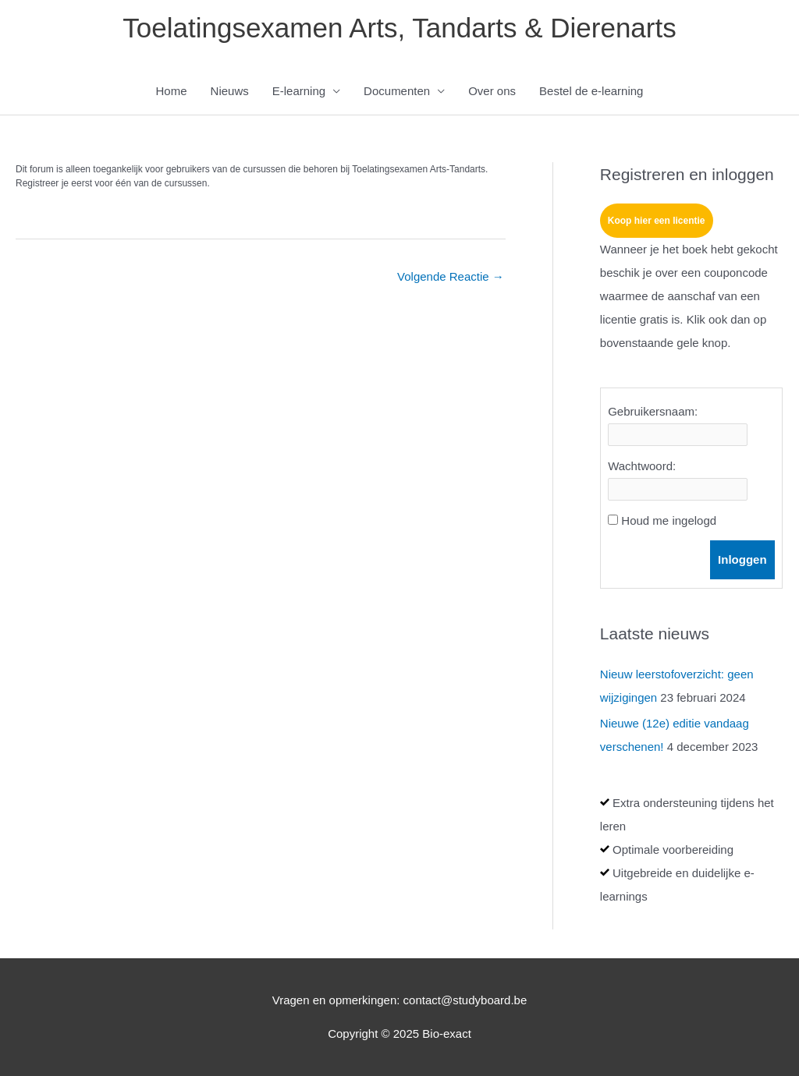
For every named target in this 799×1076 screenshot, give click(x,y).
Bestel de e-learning (591, 90)
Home (171, 90)
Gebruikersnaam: (653, 411)
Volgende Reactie (450, 276)
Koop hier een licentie (656, 220)
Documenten (397, 90)
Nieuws (230, 90)
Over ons (492, 90)
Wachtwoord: (642, 466)
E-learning (298, 90)
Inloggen (742, 559)
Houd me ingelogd (668, 520)
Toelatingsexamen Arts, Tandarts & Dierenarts (399, 27)
